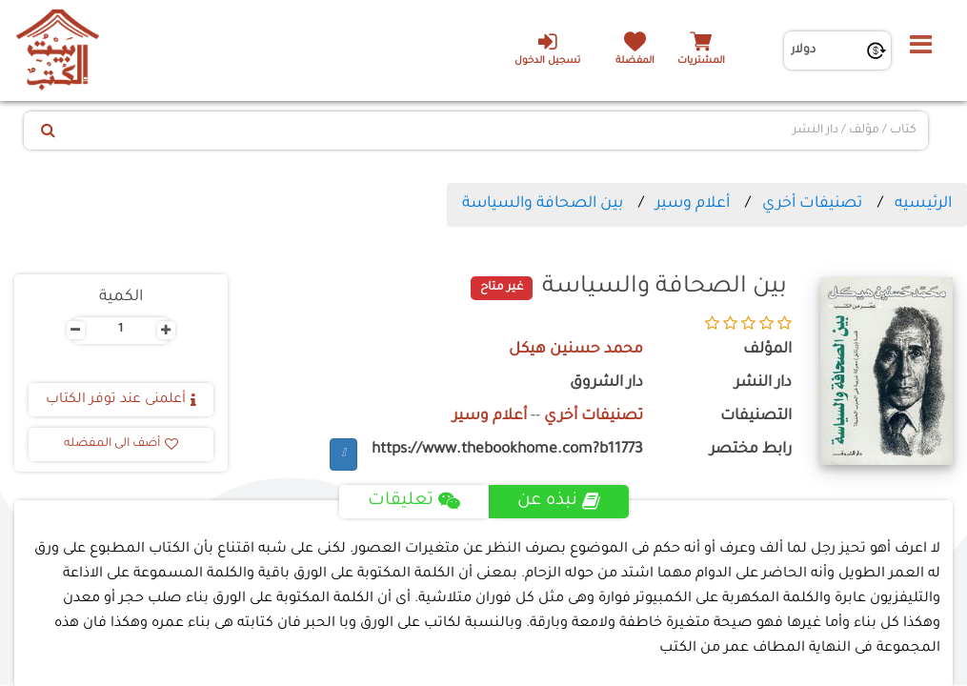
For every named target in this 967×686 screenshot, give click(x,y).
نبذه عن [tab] (558, 501)
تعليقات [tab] (414, 501)
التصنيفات (756, 417)
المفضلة (635, 61)
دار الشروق (606, 383)
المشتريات (701, 61)
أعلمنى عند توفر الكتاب (121, 400)
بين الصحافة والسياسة (542, 203)
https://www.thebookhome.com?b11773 (507, 450)
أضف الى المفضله (121, 444)
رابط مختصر (751, 450)
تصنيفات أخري (812, 203)
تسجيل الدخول (547, 48)
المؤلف (767, 350)
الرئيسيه (923, 203)
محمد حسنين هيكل (576, 350)
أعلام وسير (692, 203)
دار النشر (763, 383)
